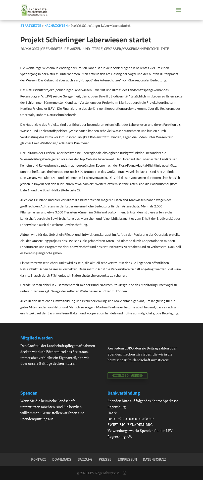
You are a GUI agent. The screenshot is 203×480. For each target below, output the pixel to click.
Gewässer (112, 49)
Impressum (127, 459)
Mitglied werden (127, 376)
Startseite (30, 26)
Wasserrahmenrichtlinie (145, 49)
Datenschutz (154, 459)
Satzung (85, 459)
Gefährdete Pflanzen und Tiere (72, 49)
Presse (105, 459)
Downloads (61, 459)
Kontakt (38, 459)
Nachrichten (56, 26)
